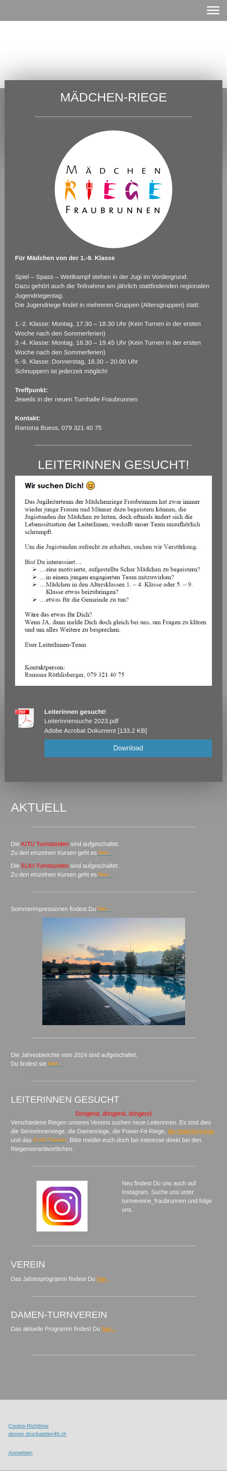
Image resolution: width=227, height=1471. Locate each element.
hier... (109, 1328)
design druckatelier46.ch (37, 1434)
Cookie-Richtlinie (28, 1426)
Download (128, 748)
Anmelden (20, 1453)
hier (101, 1279)
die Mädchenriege (191, 1131)
